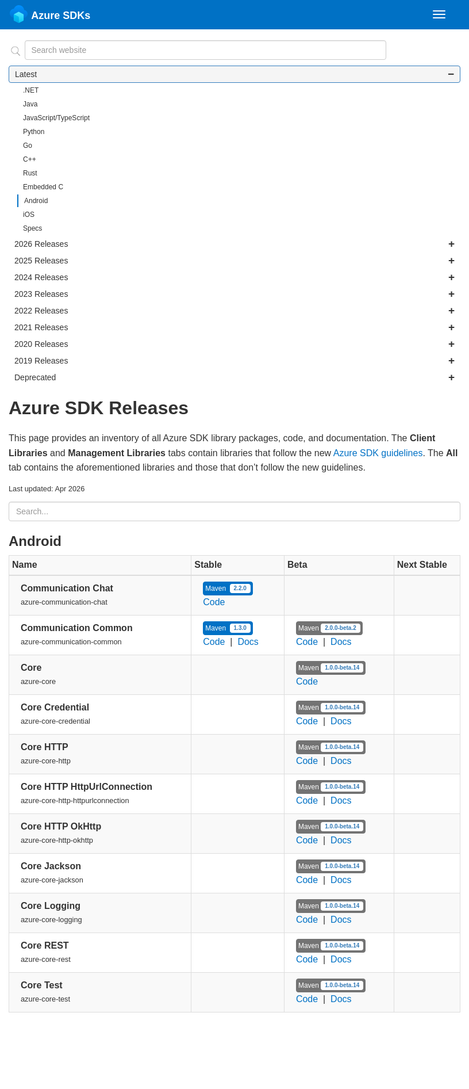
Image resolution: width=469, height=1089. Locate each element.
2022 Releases (234, 310)
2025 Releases (234, 260)
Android (36, 201)
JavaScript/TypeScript (56, 118)
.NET (31, 90)
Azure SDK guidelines (378, 453)
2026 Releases (234, 244)
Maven (228, 588)
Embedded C (43, 187)
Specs (32, 228)
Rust (30, 173)
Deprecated (234, 377)
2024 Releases (234, 277)
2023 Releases (234, 294)
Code (214, 602)
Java (30, 104)
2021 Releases (234, 327)
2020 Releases (234, 344)
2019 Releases (234, 360)
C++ (29, 159)
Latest (234, 74)
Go (27, 146)
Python (33, 132)
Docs (247, 642)
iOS (28, 215)
